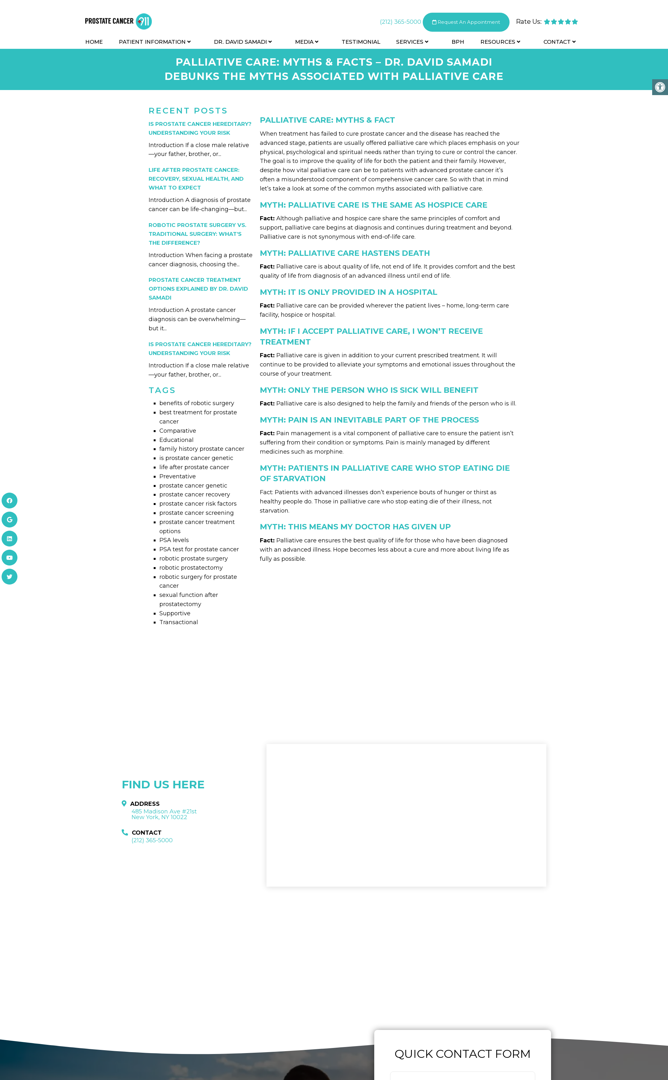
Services (409, 42)
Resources (497, 42)
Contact (557, 42)
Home (94, 42)
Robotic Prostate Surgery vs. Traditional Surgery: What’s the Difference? (197, 234)
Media (304, 42)
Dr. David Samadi (240, 42)
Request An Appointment (466, 22)
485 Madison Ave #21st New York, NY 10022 (164, 814)
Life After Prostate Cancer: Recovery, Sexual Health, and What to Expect (196, 179)
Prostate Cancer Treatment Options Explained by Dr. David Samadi (198, 289)
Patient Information (152, 42)
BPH (458, 42)
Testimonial (361, 42)
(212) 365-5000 (400, 21)
